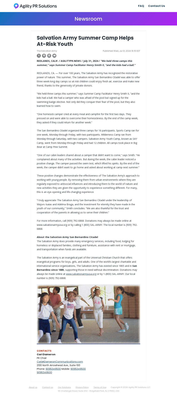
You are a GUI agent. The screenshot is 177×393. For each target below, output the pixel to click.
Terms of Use (100, 387)
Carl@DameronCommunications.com (60, 361)
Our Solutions (64, 387)
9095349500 (53, 369)
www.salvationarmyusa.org (81, 274)
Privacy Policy (82, 387)
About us (33, 387)
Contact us (47, 387)
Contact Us (156, 6)
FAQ (141, 6)
